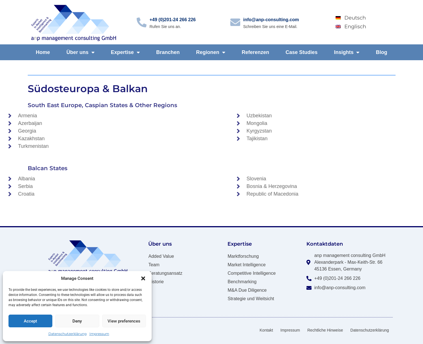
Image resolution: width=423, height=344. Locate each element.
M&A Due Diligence (247, 290)
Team (153, 264)
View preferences (124, 321)
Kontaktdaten (324, 244)
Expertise (125, 52)
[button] (143, 278)
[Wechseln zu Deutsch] (362, 18)
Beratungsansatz (165, 273)
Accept (30, 321)
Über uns (80, 52)
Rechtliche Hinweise (325, 330)
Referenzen (255, 52)
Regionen (210, 52)
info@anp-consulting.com (271, 19)
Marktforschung (243, 256)
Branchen (168, 52)
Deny (77, 321)
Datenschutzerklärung (67, 334)
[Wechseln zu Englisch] (362, 26)
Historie (156, 281)
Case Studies (301, 52)
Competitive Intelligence (251, 273)
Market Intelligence (246, 264)
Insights (346, 52)
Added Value (161, 256)
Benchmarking (241, 281)
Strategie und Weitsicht (250, 298)
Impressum (99, 334)
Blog (381, 52)
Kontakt (266, 330)
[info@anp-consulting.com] (235, 22)
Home (43, 52)
